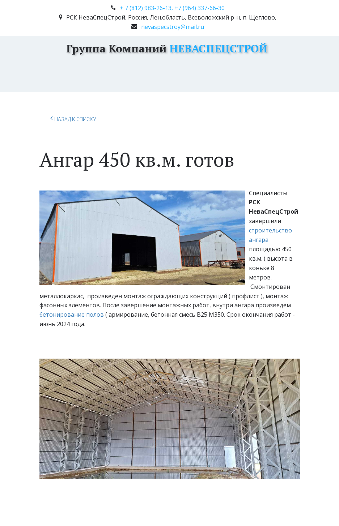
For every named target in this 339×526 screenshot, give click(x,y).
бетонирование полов (71, 314)
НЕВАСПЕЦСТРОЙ (216, 48)
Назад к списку (73, 118)
